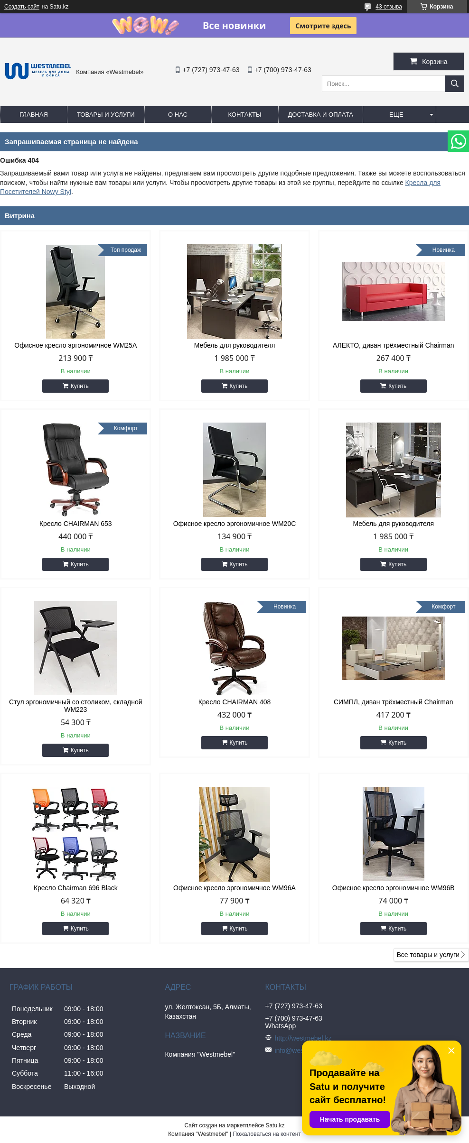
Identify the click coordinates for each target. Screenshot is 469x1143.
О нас (178, 114)
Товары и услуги (106, 114)
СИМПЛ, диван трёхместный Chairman (393, 702)
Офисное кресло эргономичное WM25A (75, 345)
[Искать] (454, 83)
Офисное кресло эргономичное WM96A (234, 888)
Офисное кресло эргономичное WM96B (393, 888)
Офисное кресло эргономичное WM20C (234, 523)
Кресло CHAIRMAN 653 (75, 523)
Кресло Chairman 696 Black (76, 888)
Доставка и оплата (320, 114)
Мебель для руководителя (234, 345)
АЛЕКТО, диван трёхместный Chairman (393, 345)
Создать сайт (21, 6)
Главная (33, 114)
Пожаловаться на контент (266, 1134)
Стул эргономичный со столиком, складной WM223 (75, 705)
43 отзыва (388, 6)
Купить (80, 386)
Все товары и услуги (428, 955)
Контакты (244, 114)
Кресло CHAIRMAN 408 (234, 702)
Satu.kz (274, 1125)
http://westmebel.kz (303, 1038)
